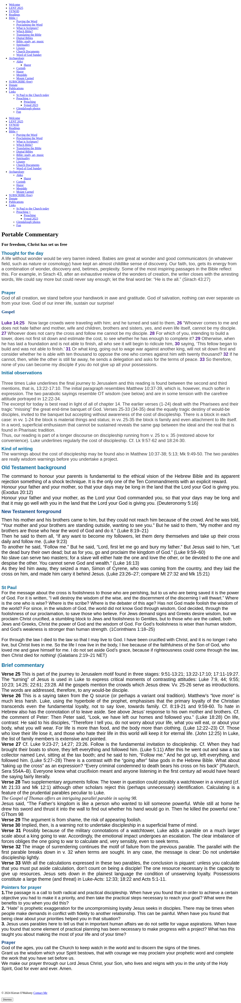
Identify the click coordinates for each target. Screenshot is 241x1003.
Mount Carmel (25, 78)
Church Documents (27, 51)
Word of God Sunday (29, 54)
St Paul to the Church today (32, 95)
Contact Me (40, 992)
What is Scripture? (27, 28)
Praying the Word (26, 21)
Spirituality (23, 44)
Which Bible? (24, 31)
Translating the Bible (28, 34)
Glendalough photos (28, 108)
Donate (13, 85)
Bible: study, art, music (30, 41)
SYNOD (14, 11)
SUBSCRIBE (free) (21, 81)
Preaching (30, 101)
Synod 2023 (31, 105)
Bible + (13, 18)
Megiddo (21, 74)
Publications (16, 88)
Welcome (14, 4)
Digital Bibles (24, 38)
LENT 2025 (16, 7)
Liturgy (20, 48)
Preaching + (23, 98)
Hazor (27, 64)
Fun (18, 111)
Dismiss (7, 999)
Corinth (20, 68)
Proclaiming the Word (29, 24)
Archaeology (16, 58)
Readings (14, 14)
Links (12, 91)
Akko (19, 61)
